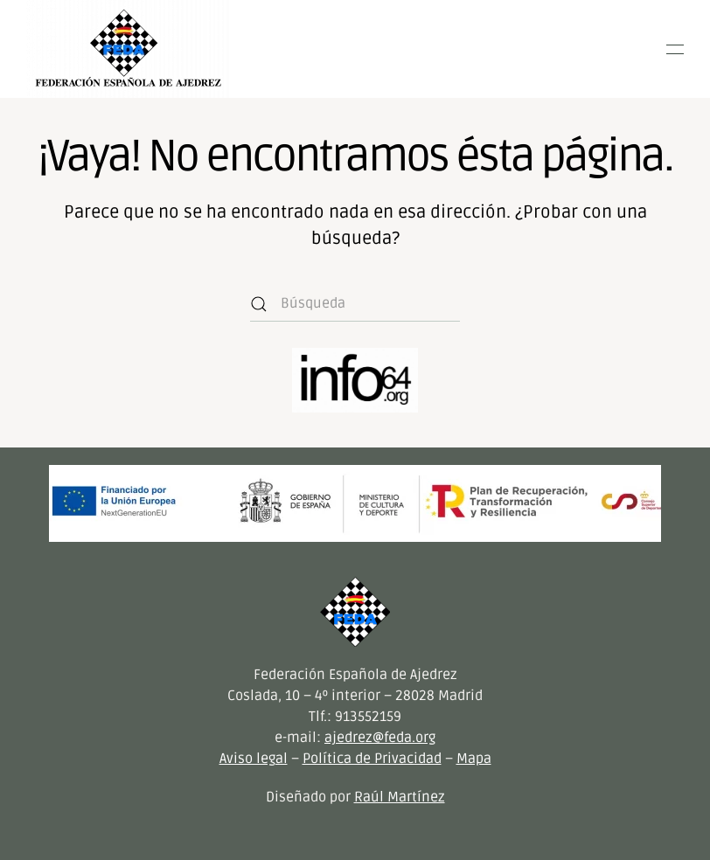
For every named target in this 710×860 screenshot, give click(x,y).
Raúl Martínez (399, 797)
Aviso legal (253, 758)
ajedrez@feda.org (379, 737)
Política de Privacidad (372, 758)
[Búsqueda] (355, 304)
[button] (675, 49)
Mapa (473, 758)
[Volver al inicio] (128, 49)
